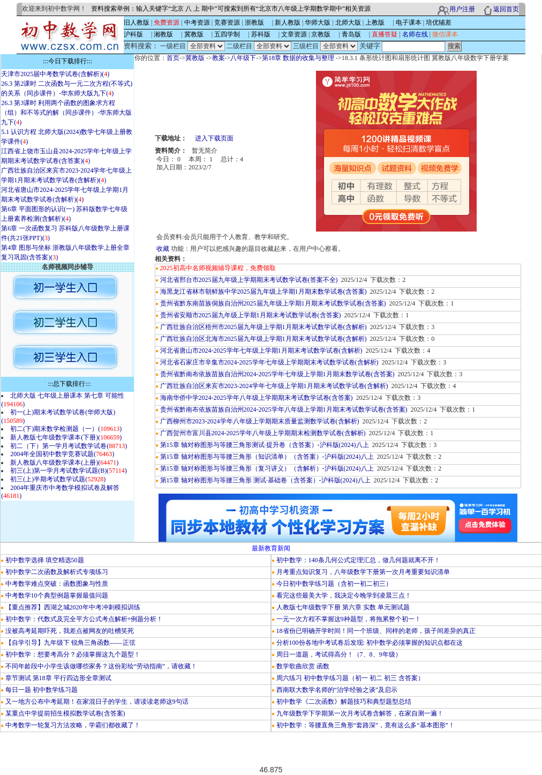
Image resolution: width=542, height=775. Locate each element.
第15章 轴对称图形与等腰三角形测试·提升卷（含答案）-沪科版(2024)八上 (264, 445)
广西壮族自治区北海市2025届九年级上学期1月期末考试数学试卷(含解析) (263, 338)
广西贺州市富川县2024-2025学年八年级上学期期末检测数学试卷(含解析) (263, 433)
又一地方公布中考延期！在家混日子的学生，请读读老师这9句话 (97, 701)
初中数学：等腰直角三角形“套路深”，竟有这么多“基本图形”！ (365, 725)
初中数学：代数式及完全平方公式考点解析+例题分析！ (84, 619)
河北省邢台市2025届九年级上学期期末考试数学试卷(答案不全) (249, 280)
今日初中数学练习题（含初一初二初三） (334, 583)
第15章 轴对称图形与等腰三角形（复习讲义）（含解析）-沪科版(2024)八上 (267, 468)
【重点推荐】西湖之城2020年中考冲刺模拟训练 (72, 607)
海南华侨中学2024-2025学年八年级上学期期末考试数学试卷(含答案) (256, 397)
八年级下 (243, 58)
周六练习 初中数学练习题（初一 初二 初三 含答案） (350, 678)
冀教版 (195, 58)
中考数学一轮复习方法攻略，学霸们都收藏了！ (72, 725)
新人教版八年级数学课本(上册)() (64, 462)
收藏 (162, 248)
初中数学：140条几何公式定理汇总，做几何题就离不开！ (358, 560)
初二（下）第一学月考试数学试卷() (68, 446)
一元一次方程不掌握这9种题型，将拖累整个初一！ (348, 619)
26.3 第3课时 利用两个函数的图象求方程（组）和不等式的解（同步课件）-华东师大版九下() (66, 112)
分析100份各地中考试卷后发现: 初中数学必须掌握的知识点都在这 (369, 642)
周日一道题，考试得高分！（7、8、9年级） (339, 654)
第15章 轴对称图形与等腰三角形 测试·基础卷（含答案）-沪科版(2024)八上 (265, 480)
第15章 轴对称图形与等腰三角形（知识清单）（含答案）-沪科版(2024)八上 (267, 456)
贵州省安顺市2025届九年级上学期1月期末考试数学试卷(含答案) (250, 315)
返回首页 (506, 9)
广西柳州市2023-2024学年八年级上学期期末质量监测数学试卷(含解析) (259, 421)
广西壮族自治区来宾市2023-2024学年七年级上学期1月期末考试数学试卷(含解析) (274, 386)
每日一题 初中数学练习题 (41, 690)
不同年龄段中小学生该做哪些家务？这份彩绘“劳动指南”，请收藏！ (101, 666)
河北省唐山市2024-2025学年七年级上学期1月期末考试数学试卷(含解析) (261, 350)
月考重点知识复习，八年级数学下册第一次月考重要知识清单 (363, 572)
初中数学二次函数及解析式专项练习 (56, 572)
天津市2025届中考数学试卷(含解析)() (55, 74)
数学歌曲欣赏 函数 (302, 666)
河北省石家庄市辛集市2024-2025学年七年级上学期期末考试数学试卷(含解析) (269, 362)
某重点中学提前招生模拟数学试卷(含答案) (65, 713)
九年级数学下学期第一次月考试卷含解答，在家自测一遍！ (359, 713)
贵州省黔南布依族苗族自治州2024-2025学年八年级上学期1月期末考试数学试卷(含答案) (284, 409)
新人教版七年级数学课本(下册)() (66, 437)
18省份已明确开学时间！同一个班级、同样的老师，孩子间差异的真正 (376, 631)
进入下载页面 (214, 138)
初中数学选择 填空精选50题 (44, 560)
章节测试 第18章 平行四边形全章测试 (58, 678)
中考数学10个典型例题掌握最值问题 (56, 595)
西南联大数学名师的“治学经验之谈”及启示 (337, 690)
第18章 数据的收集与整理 (298, 58)
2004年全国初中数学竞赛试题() (62, 454)
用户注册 (462, 9)
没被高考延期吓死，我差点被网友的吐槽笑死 (69, 631)
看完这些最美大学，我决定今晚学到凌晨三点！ (343, 595)
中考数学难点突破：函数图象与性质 (56, 583)
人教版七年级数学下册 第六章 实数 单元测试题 (343, 607)
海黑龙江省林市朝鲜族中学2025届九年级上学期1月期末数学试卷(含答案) (263, 291)
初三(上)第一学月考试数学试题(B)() (68, 470)
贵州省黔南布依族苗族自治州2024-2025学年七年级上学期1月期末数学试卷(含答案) (277, 374)
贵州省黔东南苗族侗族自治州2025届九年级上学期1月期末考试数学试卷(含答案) (273, 303)
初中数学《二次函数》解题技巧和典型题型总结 (343, 701)
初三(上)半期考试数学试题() (58, 479)
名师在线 (415, 34)
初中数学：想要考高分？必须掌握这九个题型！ (72, 654)
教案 (218, 58)
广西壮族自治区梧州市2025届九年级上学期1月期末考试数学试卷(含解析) (263, 327)
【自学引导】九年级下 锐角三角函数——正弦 (70, 642)
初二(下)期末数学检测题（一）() (66, 429)
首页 (173, 58)
